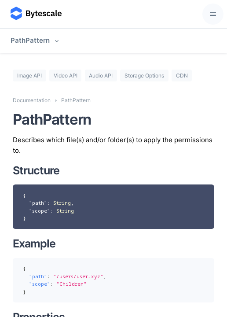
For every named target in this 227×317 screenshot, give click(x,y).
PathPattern (30, 40)
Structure (36, 170)
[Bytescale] (35, 14)
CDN (182, 75)
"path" (38, 202)
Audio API (101, 75)
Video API (65, 75)
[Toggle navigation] (212, 14)
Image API (29, 75)
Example (34, 243)
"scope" (39, 210)
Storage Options (144, 75)
